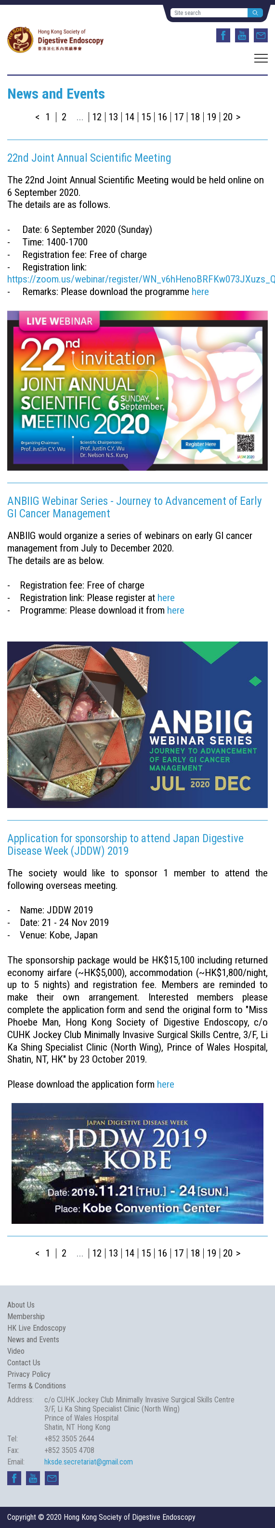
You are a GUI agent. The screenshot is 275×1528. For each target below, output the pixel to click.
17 (178, 117)
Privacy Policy (29, 1374)
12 (97, 117)
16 (162, 117)
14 (129, 117)
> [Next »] (238, 117)
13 (113, 117)
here (200, 291)
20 (228, 117)
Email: (16, 1461)
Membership (26, 1316)
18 (195, 117)
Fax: (13, 1450)
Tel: (12, 1438)
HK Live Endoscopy (36, 1328)
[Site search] (209, 12)
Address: (20, 1399)
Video (16, 1351)
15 (146, 117)
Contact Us (23, 1362)
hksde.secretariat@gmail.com (88, 1461)
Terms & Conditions (36, 1385)
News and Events (33, 1339)
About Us (21, 1305)
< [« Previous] (37, 117)
